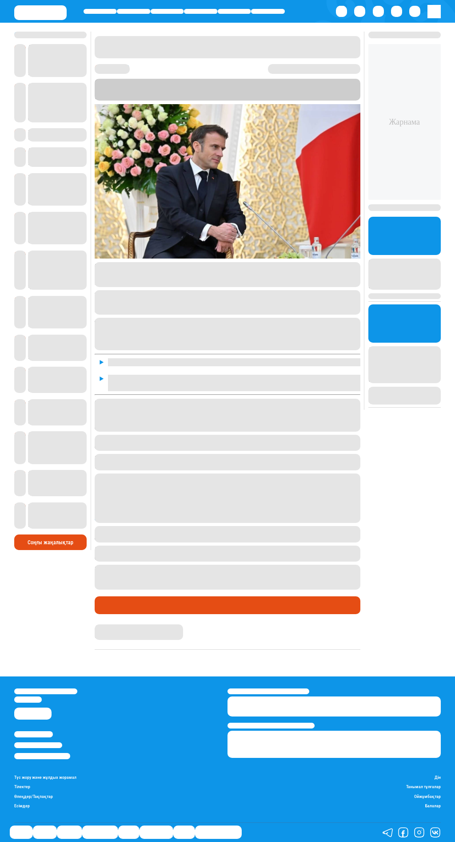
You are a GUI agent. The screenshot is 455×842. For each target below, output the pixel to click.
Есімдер (22, 805)
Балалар (433, 805)
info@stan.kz (28, 699)
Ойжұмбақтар (427, 796)
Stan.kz (166, 97)
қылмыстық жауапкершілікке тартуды (258, 549)
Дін (438, 777)
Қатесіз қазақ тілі (218, 832)
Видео (184, 832)
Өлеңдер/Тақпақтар (33, 796)
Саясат (100, 11)
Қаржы (133, 11)
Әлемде (167, 11)
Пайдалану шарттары (42, 756)
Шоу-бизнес (268, 11)
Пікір (191, 605)
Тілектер (22, 786)
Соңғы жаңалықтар (50, 542)
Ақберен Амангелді (120, 627)
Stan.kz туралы (33, 734)
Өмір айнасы (200, 11)
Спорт (234, 11)
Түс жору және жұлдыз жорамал (45, 777)
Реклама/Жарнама (38, 745)
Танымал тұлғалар (423, 786)
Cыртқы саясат (151, 605)
